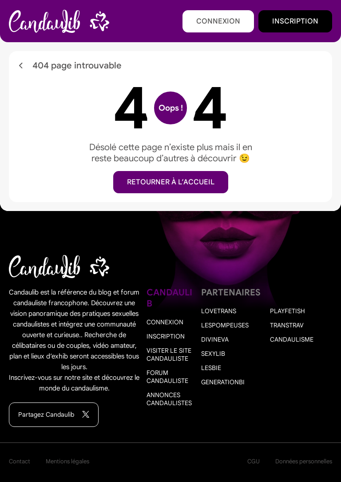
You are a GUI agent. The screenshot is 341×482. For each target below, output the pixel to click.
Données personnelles (303, 461)
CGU (253, 461)
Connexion (218, 21)
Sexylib (213, 354)
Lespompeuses (225, 325)
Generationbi (223, 382)
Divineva (215, 339)
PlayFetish (287, 311)
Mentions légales (67, 461)
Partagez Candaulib (53, 415)
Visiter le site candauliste (169, 354)
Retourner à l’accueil (170, 182)
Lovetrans (218, 311)
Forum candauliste (167, 377)
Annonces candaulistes (169, 399)
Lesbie (211, 368)
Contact (19, 461)
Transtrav (287, 325)
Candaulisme (291, 339)
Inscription (295, 21)
